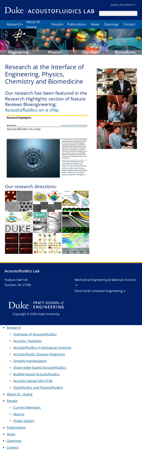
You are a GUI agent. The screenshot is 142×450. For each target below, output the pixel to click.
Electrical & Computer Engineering (99, 291)
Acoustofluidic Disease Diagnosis (39, 354)
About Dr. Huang (33, 24)
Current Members (27, 407)
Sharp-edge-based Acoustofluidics (39, 367)
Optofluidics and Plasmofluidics (38, 387)
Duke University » (123, 4)
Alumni (18, 414)
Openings (111, 24)
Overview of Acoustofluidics (35, 334)
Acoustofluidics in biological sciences (42, 347)
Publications (76, 24)
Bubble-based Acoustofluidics (36, 374)
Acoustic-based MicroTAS (33, 381)
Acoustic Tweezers (27, 341)
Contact (129, 24)
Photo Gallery (23, 421)
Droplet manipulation (30, 361)
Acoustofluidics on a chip (31, 110)
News (95, 24)
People (56, 24)
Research (14, 24)
